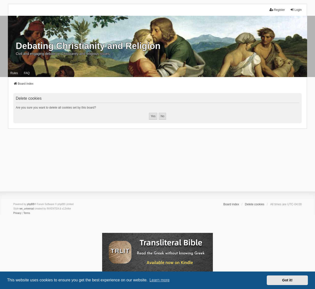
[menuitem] (17, 213)
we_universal (26, 208)
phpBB (30, 204)
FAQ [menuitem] (27, 73)
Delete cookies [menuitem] (254, 204)
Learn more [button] (159, 280)
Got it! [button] (287, 280)
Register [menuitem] (277, 10)
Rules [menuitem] (14, 73)
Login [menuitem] (296, 10)
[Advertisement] (157, 163)
